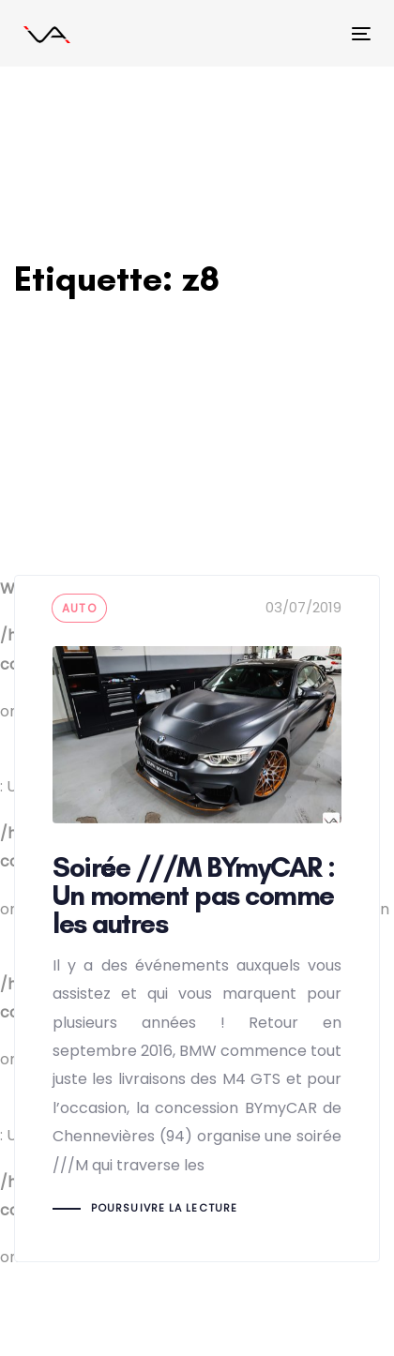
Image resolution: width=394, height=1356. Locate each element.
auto (79, 608)
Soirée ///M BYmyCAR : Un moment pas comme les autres (197, 918)
